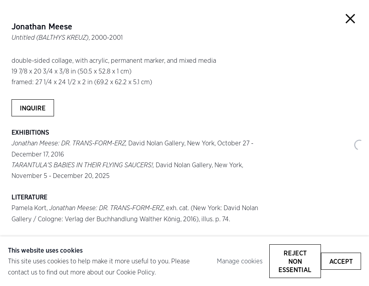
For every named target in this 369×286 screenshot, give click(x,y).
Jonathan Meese (42, 26)
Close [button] (350, 19)
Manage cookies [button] (240, 261)
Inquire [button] (33, 108)
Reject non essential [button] (294, 261)
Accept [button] (341, 261)
